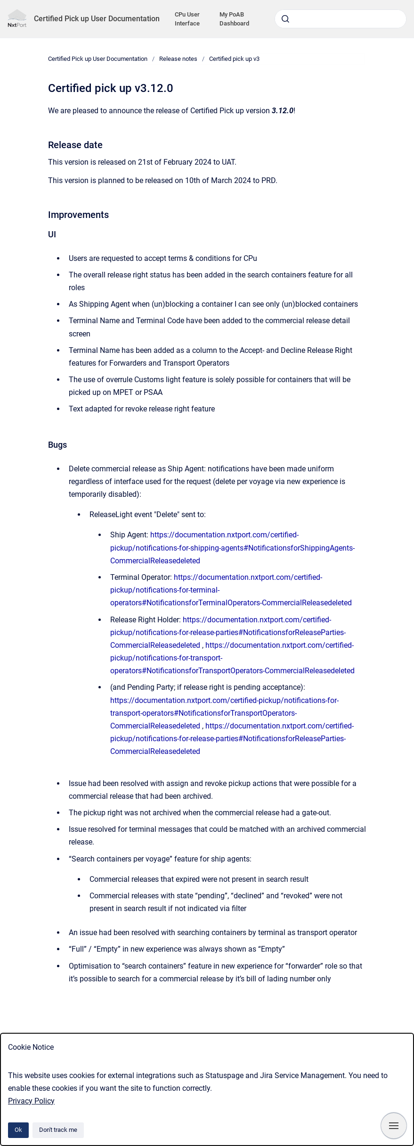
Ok (18, 1129)
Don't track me (58, 1129)
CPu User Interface (187, 19)
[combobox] (340, 19)
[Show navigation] (393, 1125)
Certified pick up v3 (234, 58)
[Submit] (285, 18)
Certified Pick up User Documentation (97, 18)
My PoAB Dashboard (234, 19)
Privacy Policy (31, 1100)
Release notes (178, 58)
